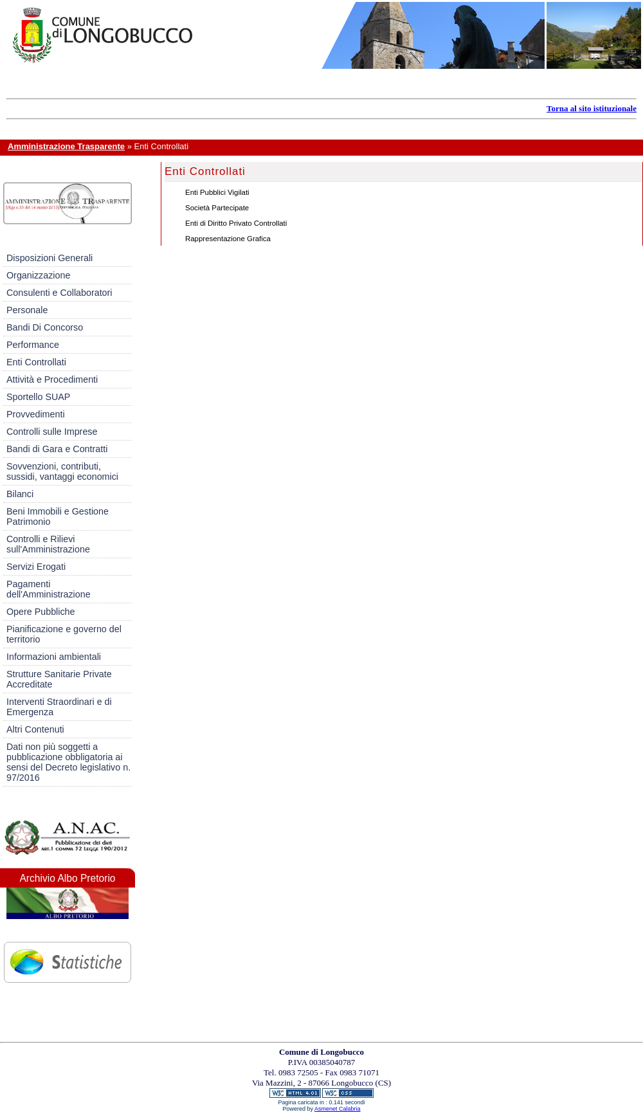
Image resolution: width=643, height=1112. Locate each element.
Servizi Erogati (36, 566)
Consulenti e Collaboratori (59, 292)
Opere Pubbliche (40, 611)
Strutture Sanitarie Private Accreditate (59, 679)
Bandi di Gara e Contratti (56, 449)
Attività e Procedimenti (52, 379)
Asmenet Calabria (337, 1109)
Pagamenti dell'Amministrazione (48, 589)
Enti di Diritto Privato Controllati (236, 223)
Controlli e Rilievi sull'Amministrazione (48, 544)
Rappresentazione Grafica (228, 238)
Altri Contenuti (35, 729)
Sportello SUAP (38, 397)
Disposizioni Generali (49, 258)
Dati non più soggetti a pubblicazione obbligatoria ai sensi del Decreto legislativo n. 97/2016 (68, 762)
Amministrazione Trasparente (66, 146)
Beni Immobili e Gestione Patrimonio (57, 516)
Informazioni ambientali (53, 657)
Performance (32, 345)
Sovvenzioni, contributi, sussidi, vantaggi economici (62, 471)
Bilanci (19, 494)
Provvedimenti (35, 414)
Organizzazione (38, 275)
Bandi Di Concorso (44, 327)
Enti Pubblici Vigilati (217, 192)
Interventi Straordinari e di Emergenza (59, 707)
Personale (27, 310)
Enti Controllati (36, 362)
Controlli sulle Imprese (51, 431)
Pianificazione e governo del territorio (64, 634)
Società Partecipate (217, 208)
